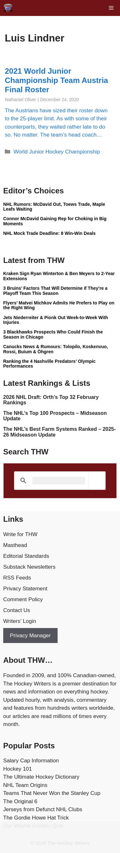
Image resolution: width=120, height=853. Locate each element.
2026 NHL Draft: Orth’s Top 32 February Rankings (51, 400)
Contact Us (16, 610)
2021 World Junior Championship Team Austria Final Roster (56, 80)
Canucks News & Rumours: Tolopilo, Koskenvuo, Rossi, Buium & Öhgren (55, 349)
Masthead (15, 545)
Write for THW (20, 534)
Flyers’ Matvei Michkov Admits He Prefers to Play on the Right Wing (58, 305)
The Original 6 (20, 801)
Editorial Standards (26, 556)
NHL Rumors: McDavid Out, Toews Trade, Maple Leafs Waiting (54, 207)
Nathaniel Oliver (20, 99)
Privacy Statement (25, 589)
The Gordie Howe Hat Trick (36, 818)
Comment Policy (23, 599)
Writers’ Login (19, 621)
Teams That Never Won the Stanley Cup (51, 793)
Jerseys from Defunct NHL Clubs (42, 809)
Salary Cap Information (31, 761)
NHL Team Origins (25, 785)
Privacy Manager (30, 635)
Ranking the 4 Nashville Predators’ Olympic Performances (49, 364)
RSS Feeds (17, 578)
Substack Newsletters (29, 567)
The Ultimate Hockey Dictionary (41, 777)
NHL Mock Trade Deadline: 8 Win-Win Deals (49, 233)
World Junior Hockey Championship (56, 152)
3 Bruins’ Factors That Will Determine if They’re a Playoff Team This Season (55, 291)
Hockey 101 (17, 769)
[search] (58, 480)
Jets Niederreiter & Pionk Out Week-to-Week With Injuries (55, 320)
